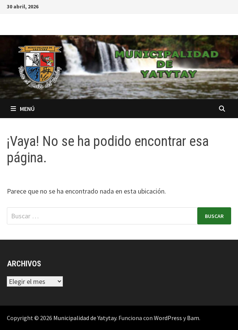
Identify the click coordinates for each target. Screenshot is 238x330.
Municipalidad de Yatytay (84, 318)
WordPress (168, 318)
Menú (23, 108)
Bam (193, 318)
